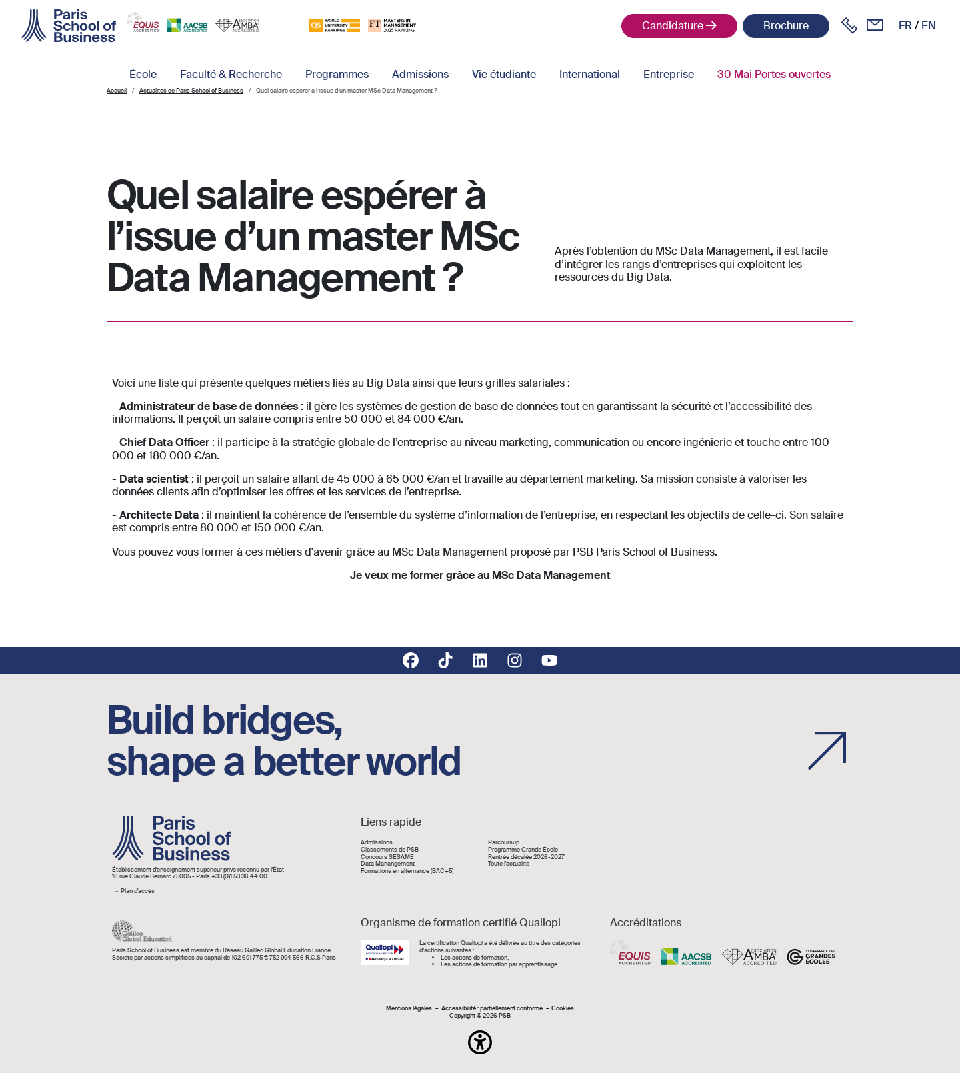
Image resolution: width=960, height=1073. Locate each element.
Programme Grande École (523, 850)
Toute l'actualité (508, 864)
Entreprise (668, 74)
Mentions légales (409, 1008)
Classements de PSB (390, 850)
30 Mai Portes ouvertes (774, 74)
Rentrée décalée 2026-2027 (526, 857)
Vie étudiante (504, 74)
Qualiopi (472, 943)
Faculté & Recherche (231, 74)
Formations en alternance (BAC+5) (407, 871)
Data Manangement (388, 864)
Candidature (672, 26)
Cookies (562, 1009)
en (928, 26)
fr (905, 26)
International (589, 74)
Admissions (420, 74)
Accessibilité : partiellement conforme (492, 1008)
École (143, 74)
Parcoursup (503, 842)
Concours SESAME (387, 857)
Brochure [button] (786, 26)
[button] (480, 1042)
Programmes (337, 74)
